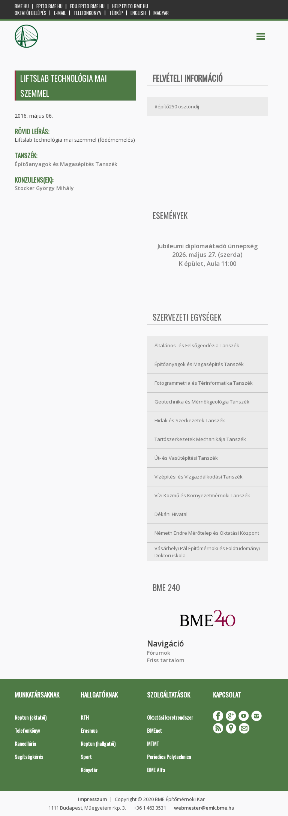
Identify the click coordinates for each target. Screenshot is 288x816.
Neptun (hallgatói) (98, 743)
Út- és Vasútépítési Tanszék (186, 457)
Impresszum (92, 799)
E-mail (60, 12)
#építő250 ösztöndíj (176, 106)
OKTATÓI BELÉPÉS (30, 12)
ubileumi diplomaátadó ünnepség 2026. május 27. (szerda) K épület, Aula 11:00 (208, 255)
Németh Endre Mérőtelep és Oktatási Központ (206, 533)
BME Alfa (156, 770)
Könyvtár (89, 770)
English (138, 12)
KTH (85, 717)
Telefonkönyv (88, 12)
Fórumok (158, 652)
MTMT (153, 743)
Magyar (161, 12)
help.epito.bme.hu (130, 6)
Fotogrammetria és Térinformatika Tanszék (203, 383)
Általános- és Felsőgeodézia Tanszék (196, 345)
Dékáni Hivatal (171, 514)
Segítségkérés (29, 756)
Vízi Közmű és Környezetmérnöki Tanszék (202, 495)
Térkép (116, 12)
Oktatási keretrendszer (170, 717)
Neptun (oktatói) (30, 717)
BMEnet (154, 730)
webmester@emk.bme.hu (204, 807)
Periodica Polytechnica (169, 756)
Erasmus (89, 730)
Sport (86, 756)
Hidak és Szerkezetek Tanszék (189, 420)
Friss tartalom (165, 660)
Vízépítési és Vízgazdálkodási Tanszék (198, 476)
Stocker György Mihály (44, 188)
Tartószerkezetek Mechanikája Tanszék (200, 439)
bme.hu (22, 6)
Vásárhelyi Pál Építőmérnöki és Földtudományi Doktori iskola (207, 552)
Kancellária (25, 743)
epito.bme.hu (49, 6)
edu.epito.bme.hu (87, 6)
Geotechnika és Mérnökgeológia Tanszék (201, 401)
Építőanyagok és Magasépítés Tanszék (66, 164)
